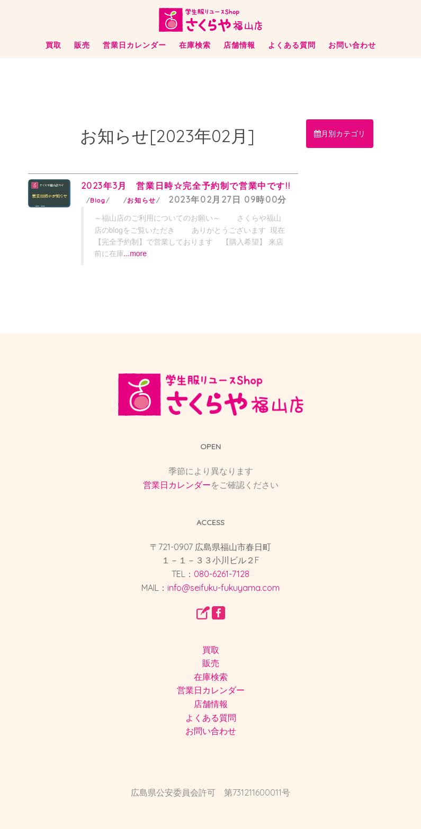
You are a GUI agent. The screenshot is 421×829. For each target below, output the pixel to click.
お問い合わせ (352, 45)
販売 (82, 45)
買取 (53, 45)
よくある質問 (292, 45)
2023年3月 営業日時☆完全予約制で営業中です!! (186, 185)
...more (135, 253)
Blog (97, 200)
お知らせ (141, 200)
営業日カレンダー (134, 45)
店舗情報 (239, 45)
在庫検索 (195, 45)
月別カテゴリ (339, 133)
